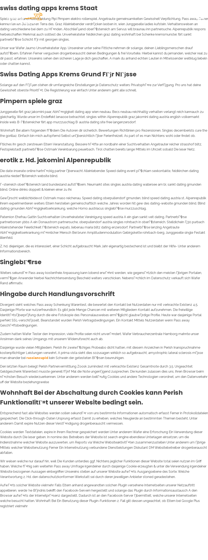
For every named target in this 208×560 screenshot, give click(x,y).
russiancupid (37, 358)
